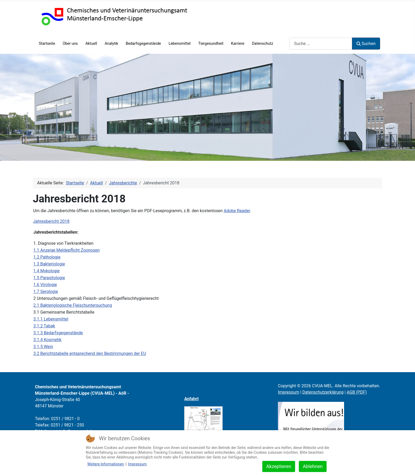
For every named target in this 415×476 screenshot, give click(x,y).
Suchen (366, 43)
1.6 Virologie (45, 284)
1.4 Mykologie (46, 270)
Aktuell (91, 43)
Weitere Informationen (105, 464)
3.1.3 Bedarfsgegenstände (58, 332)
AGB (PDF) (357, 392)
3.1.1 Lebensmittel (50, 319)
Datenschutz (262, 43)
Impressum (288, 392)
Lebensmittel (180, 43)
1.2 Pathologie (46, 257)
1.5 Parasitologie (49, 277)
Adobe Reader (237, 210)
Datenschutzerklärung (323, 392)
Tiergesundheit (210, 43)
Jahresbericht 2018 (51, 221)
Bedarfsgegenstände (143, 43)
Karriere (237, 43)
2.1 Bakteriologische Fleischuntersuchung (72, 305)
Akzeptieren (278, 466)
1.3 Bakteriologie (49, 263)
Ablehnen (313, 466)
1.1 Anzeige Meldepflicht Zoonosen (66, 250)
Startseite (47, 43)
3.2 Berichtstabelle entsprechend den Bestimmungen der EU (89, 353)
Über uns (70, 43)
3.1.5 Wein (43, 346)
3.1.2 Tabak (44, 325)
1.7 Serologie (45, 291)
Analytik (111, 43)
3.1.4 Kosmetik (47, 339)
